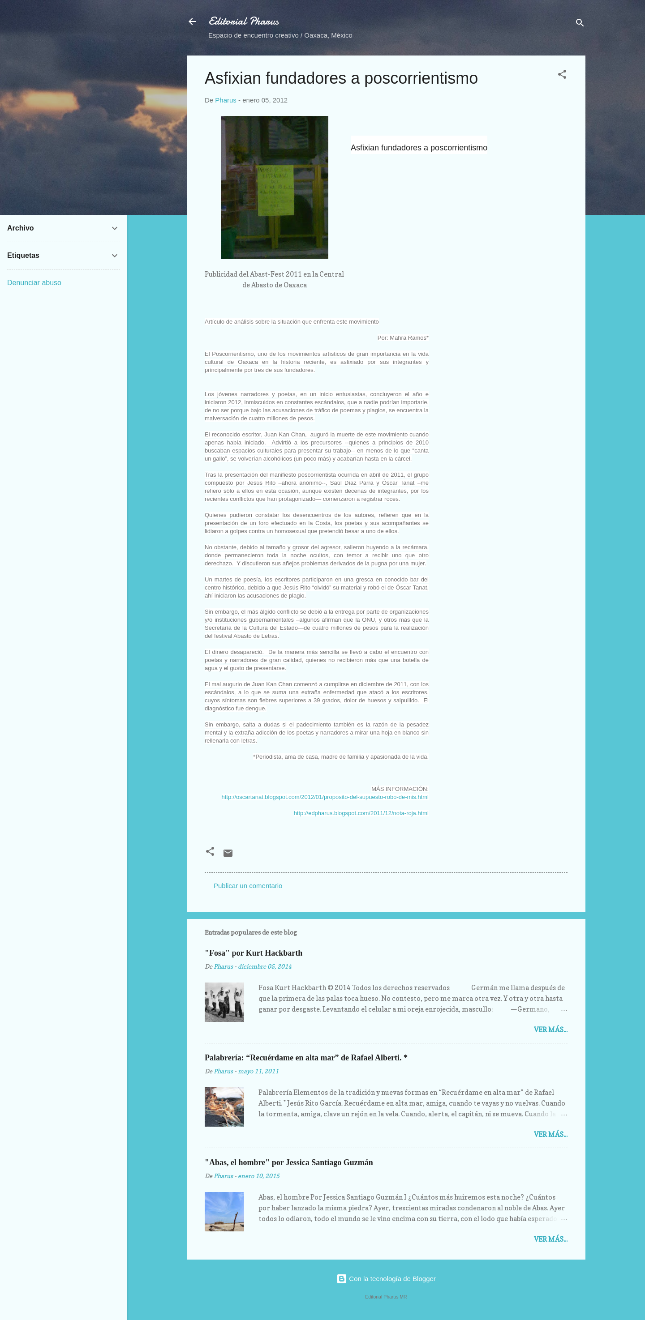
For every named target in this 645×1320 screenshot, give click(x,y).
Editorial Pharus (243, 21)
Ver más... (551, 1029)
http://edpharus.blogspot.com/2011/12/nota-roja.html (361, 813)
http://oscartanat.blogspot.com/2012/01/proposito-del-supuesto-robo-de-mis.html (325, 797)
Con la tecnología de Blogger (386, 1278)
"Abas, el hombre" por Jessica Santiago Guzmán (289, 1162)
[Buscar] (580, 24)
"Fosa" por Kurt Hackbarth (253, 952)
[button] (562, 76)
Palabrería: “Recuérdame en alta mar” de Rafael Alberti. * (306, 1057)
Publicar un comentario (248, 885)
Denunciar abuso (34, 282)
